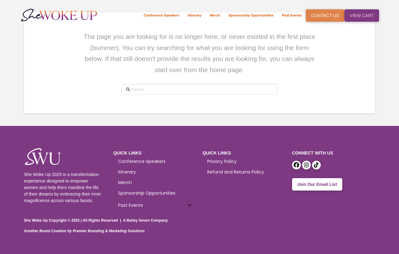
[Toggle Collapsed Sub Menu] (154, 205)
